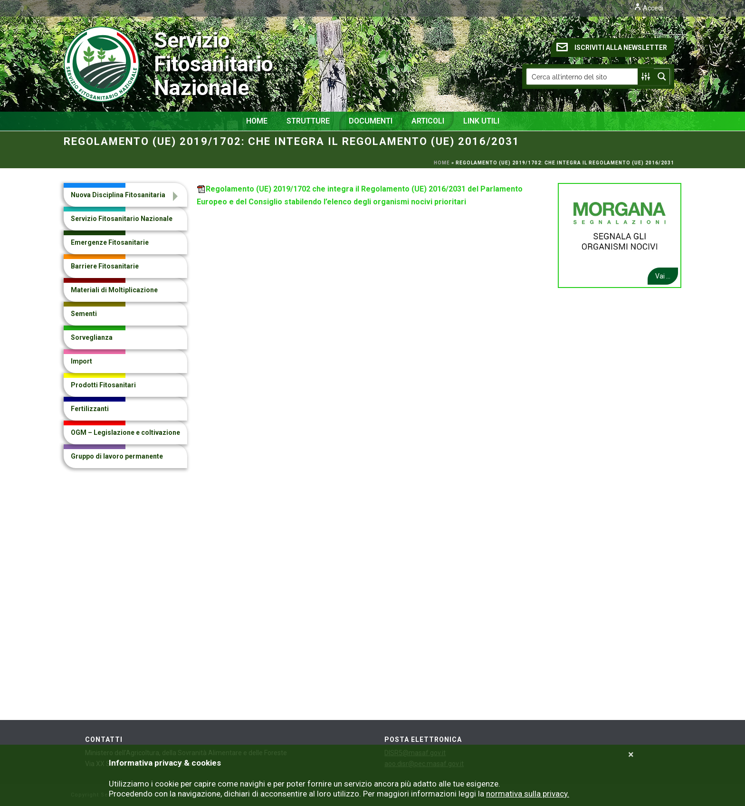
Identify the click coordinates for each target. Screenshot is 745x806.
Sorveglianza (92, 337)
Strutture (308, 120)
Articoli (427, 120)
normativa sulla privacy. (527, 793)
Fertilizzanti (90, 409)
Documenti (370, 120)
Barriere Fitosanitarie (105, 266)
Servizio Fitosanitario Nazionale (130, 64)
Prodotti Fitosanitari (103, 385)
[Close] (631, 754)
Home (256, 120)
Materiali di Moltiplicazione (114, 290)
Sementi (84, 313)
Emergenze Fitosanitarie (110, 242)
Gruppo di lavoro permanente (117, 456)
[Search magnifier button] (662, 76)
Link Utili (481, 120)
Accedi (648, 8)
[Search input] (582, 76)
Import (81, 361)
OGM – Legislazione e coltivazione (125, 432)
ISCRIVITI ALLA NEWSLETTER (611, 47)
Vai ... (662, 276)
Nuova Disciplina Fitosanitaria (118, 195)
